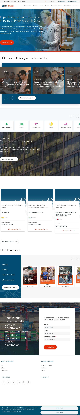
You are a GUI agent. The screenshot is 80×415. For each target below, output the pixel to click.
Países (41, 5)
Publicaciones (4, 370)
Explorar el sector (9, 159)
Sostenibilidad (67, 5)
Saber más (7, 42)
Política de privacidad (6, 411)
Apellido (46, 330)
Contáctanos (44, 367)
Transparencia (61, 1)
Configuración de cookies (16, 411)
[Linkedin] (8, 382)
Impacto (60, 5)
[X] (13, 382)
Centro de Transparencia (46, 365)
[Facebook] (3, 382)
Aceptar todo (59, 412)
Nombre (46, 324)
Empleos (43, 370)
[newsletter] (28, 382)
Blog (2, 365)
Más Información (14, 229)
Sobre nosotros (27, 5)
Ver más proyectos (9, 241)
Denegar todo (59, 408)
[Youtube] (18, 382)
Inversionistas (76, 5)
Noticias (2, 367)
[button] (5, 98)
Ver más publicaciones (11, 287)
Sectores (47, 5)
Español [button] (51, 1)
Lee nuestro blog (27, 98)
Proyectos (35, 5)
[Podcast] (23, 382)
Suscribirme (50, 347)
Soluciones (53, 5)
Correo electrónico (49, 336)
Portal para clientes (72, 1)
